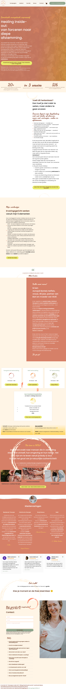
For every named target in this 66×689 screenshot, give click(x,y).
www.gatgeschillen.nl (34, 688)
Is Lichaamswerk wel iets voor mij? (17, 667)
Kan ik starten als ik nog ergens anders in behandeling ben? (19, 642)
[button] (46, 330)
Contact (41, 3)
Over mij (28, 3)
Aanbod (21, 3)
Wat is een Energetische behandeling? (18, 670)
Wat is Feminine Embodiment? (16, 673)
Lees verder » (5, 571)
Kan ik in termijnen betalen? (16, 645)
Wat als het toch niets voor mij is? (17, 652)
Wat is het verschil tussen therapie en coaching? (18, 658)
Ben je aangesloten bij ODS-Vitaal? (17, 675)
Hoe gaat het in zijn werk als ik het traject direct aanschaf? (19, 648)
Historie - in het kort (38, 330)
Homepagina (13, 3)
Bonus (34, 3)
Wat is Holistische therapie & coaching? (19, 655)
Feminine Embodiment (33, 467)
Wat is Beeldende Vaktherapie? (16, 664)
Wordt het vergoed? (14, 661)
